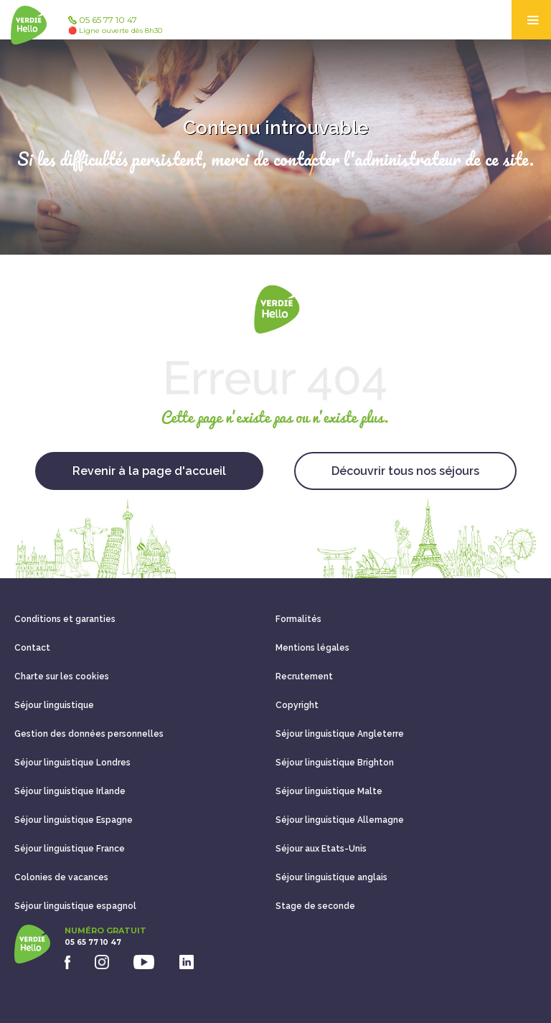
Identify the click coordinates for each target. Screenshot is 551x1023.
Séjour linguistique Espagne (73, 820)
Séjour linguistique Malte (329, 791)
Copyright (297, 705)
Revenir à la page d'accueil (149, 471)
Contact (32, 648)
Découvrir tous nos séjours (405, 471)
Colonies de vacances (61, 877)
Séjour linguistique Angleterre (340, 734)
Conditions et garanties (65, 619)
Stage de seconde (315, 906)
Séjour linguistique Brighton (335, 763)
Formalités (298, 619)
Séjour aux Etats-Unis (321, 849)
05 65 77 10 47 (115, 25)
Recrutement (304, 676)
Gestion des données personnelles (89, 734)
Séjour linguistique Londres (72, 763)
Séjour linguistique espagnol (75, 906)
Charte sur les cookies (61, 676)
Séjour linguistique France (69, 849)
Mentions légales (312, 648)
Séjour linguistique (54, 705)
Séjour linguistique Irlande (70, 791)
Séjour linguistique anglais (331, 877)
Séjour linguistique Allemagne (340, 820)
